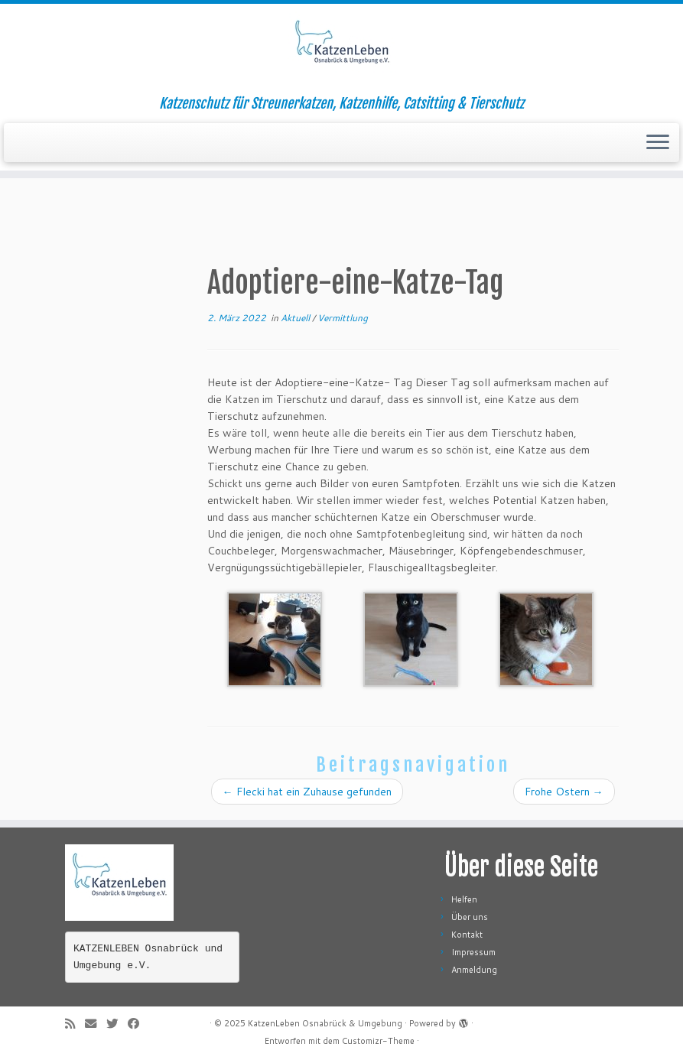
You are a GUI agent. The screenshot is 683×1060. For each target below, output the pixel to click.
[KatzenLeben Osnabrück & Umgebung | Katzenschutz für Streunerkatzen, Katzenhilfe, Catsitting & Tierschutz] (341, 49)
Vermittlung (342, 317)
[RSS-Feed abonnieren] (75, 1024)
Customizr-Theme (378, 1041)
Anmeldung (474, 970)
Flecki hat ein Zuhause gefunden (307, 791)
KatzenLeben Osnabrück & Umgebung (325, 1023)
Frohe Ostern (564, 791)
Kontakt (467, 934)
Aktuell (296, 317)
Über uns (469, 917)
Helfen (464, 899)
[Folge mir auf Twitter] (117, 1024)
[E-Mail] (95, 1024)
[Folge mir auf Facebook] (138, 1024)
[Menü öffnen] (657, 143)
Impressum (473, 952)
